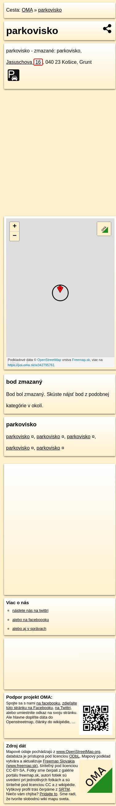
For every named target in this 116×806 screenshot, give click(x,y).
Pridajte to (49, 794)
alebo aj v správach (29, 628)
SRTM (64, 789)
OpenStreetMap (49, 360)
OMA (27, 10)
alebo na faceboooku (30, 619)
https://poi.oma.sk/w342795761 (31, 365)
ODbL (74, 756)
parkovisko (50, 10)
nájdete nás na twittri (30, 610)
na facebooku (48, 703)
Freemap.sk (81, 360)
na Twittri (63, 707)
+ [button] (15, 226)
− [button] (15, 236)
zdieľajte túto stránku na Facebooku (41, 705)
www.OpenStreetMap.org (78, 751)
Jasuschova (24, 62)
